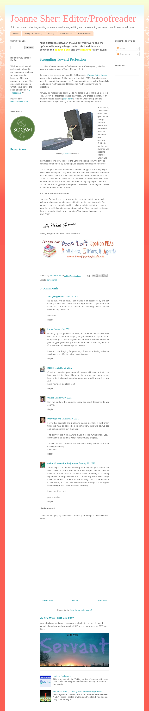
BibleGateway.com (19, 101)
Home (16, 34)
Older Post (102, 600)
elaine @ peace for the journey (62, 463)
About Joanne (66, 34)
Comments (123, 54)
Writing (51, 34)
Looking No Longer (62, 676)
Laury (50, 329)
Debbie (50, 368)
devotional (52, 280)
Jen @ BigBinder (55, 296)
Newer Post (47, 600)
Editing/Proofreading (33, 34)
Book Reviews (84, 34)
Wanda (50, 398)
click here (67, 99)
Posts (121, 48)
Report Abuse (18, 149)
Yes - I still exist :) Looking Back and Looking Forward (78, 691)
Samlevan (67, 154)
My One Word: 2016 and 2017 (57, 618)
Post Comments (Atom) (81, 610)
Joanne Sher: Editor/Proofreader (73, 18)
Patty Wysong (54, 418)
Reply (50, 320)
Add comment (48, 508)
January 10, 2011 (73, 296)
